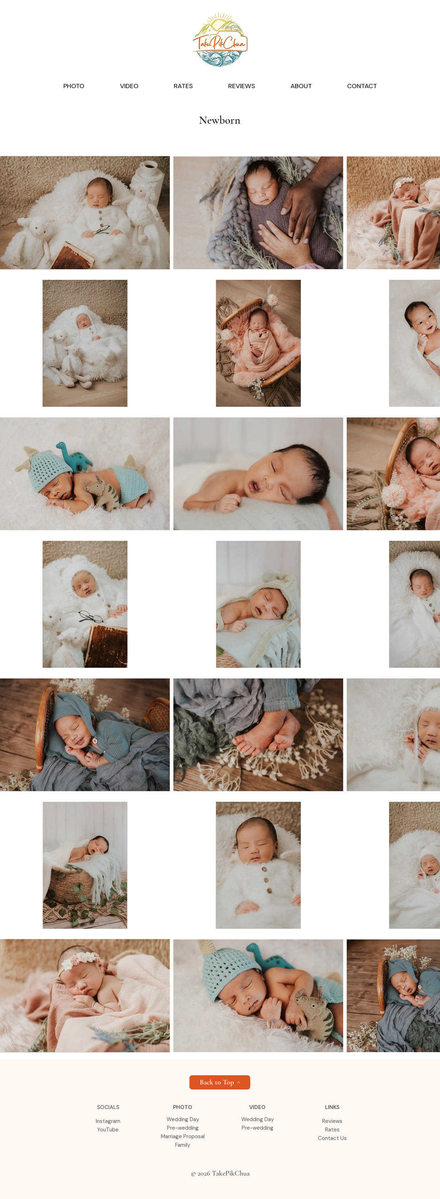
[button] (74, 86)
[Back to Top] (219, 1082)
